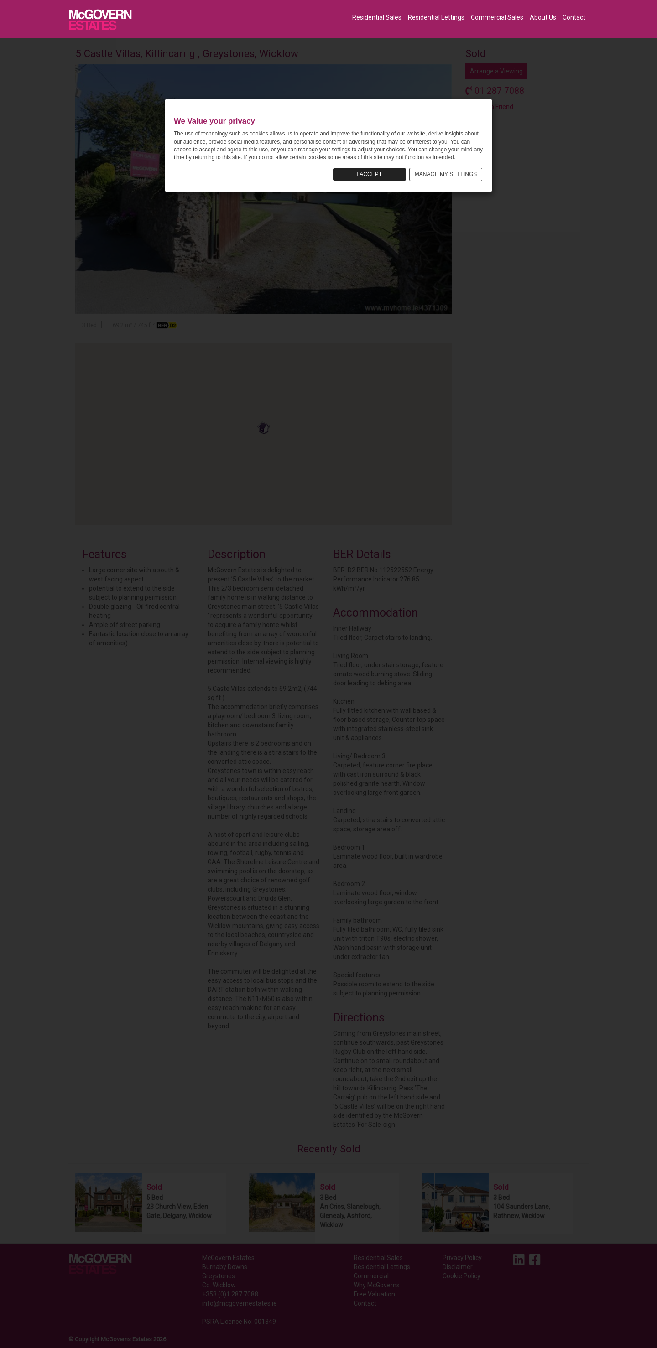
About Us (543, 17)
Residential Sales (377, 17)
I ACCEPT (369, 174)
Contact (574, 17)
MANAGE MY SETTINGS (446, 174)
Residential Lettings (436, 17)
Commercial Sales (497, 17)
